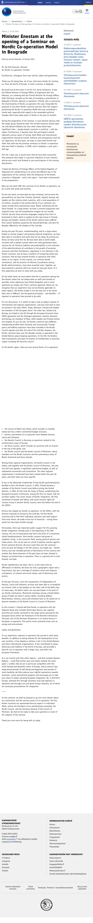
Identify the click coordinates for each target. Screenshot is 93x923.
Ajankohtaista (16, 21)
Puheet (29, 21)
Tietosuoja (42, 893)
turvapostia (12, 845)
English (56, 2)
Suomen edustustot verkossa (12, 893)
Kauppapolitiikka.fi (56, 870)
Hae (80, 11)
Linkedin (5, 870)
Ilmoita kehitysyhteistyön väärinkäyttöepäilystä (67, 879)
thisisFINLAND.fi (55, 873)
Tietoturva (51, 893)
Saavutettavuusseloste (64, 893)
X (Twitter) (6, 863)
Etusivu (4, 21)
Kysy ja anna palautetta (82, 893)
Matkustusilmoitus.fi (57, 876)
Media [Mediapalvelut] (88, 2)
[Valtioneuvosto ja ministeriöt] (14, 2)
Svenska (48, 2)
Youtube (5, 876)
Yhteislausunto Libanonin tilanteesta (76, 95)
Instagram (6, 867)
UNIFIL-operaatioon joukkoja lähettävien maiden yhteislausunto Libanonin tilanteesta (75, 123)
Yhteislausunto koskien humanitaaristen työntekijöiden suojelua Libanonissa (75, 79)
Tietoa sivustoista (30, 893)
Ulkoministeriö (55, 863)
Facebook (5, 873)
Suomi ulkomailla (56, 867)
